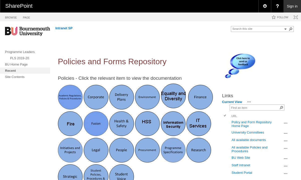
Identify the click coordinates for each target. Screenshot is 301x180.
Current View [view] (232, 102)
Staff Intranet (241, 165)
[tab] (11, 16)
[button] (290, 29)
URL (234, 116)
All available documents (249, 140)
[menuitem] (264, 6)
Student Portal (242, 172)
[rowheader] (226, 124)
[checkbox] (225, 116)
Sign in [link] (292, 6)
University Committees (248, 132)
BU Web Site (241, 158)
